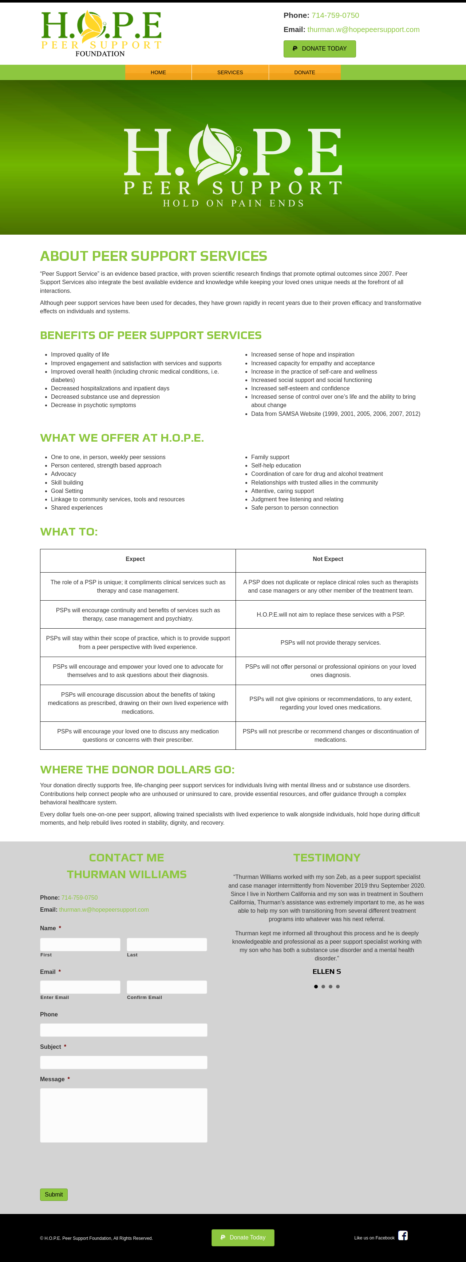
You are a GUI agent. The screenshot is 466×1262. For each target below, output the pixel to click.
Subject (53, 1045)
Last (132, 954)
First (46, 954)
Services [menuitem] (230, 72)
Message (55, 1076)
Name (50, 928)
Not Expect (328, 559)
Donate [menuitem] (305, 72)
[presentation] (95, 1163)
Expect (135, 559)
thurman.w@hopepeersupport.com (364, 29)
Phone (49, 1013)
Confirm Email (144, 996)
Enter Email (54, 996)
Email (50, 971)
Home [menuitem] (158, 72)
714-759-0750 (335, 15)
